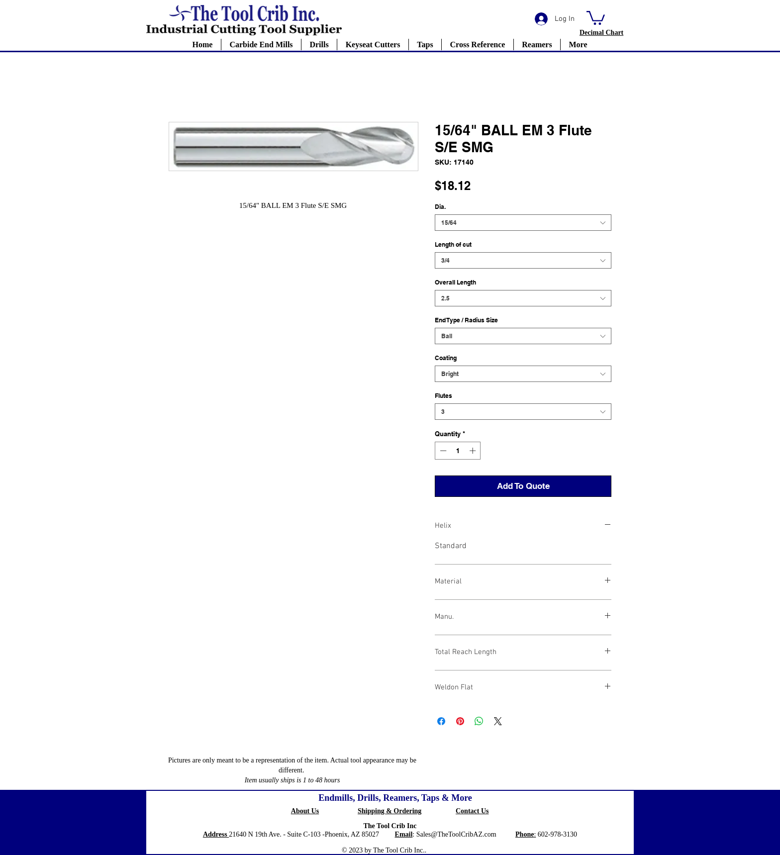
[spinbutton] (458, 450)
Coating (446, 358)
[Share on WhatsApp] (479, 721)
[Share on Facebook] (441, 721)
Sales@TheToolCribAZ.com (456, 834)
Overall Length (455, 282)
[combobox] (523, 222)
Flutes (443, 395)
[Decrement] (442, 450)
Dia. (440, 206)
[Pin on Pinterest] (460, 721)
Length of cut (453, 244)
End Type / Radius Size (466, 320)
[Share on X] (498, 721)
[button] (595, 17)
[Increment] (474, 450)
